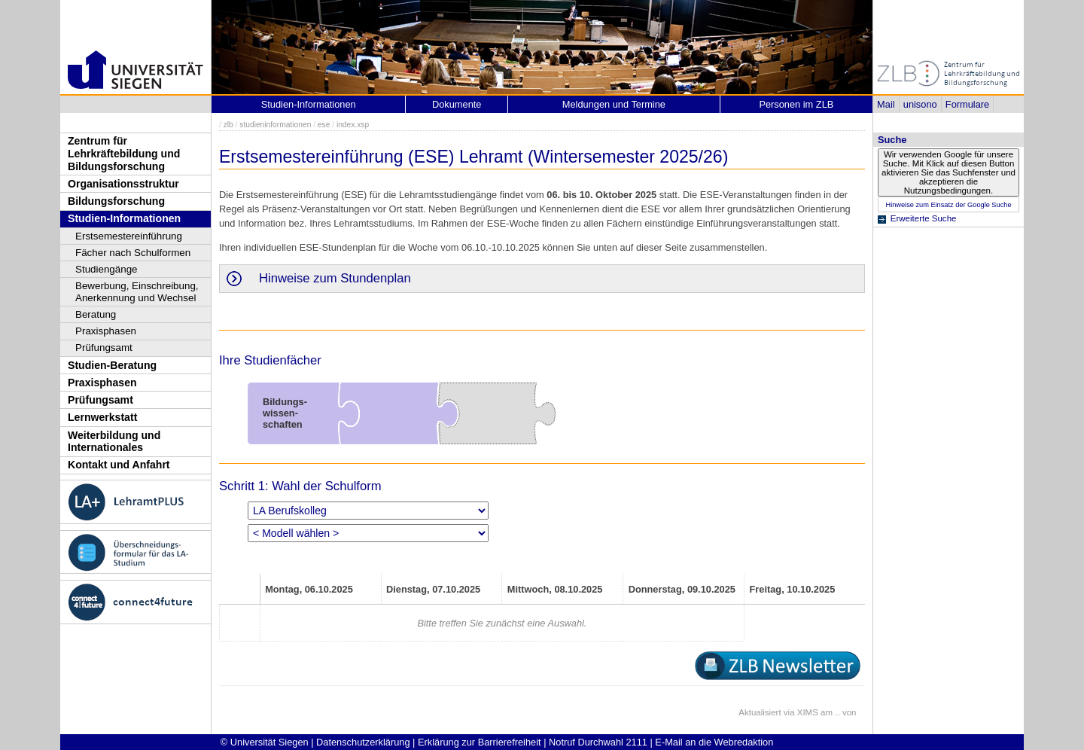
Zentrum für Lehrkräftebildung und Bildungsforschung (124, 153)
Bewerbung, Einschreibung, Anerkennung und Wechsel (137, 291)
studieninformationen (275, 124)
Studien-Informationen (124, 218)
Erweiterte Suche (924, 218)
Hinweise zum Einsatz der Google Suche (948, 205)
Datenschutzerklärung (363, 742)
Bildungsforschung (116, 201)
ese (324, 124)
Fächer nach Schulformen (132, 252)
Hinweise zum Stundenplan (335, 278)
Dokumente (456, 104)
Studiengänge (106, 269)
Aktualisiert (759, 712)
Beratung (95, 314)
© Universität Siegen (265, 742)
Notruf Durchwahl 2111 (598, 742)
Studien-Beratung (112, 365)
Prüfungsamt (103, 347)
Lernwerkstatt (102, 417)
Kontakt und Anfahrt (119, 465)
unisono (920, 104)
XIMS (807, 712)
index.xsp (352, 124)
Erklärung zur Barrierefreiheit (479, 742)
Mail (885, 104)
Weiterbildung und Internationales (114, 441)
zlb (228, 124)
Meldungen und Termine (613, 104)
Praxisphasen (105, 331)
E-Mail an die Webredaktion (714, 742)
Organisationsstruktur (123, 184)
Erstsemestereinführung (128, 236)
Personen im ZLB (796, 104)
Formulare (967, 104)
